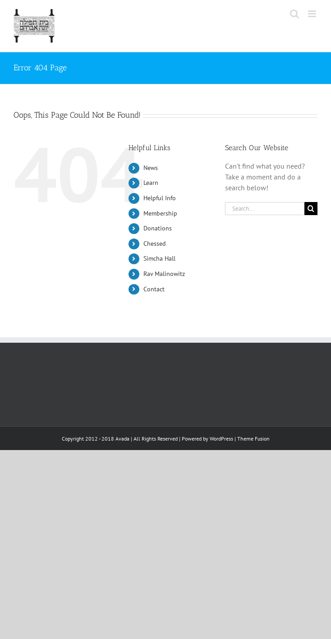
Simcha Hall (159, 258)
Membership (160, 213)
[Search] (310, 208)
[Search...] (264, 208)
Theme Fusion (253, 438)
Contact (154, 289)
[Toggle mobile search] (294, 13)
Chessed (154, 243)
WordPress (221, 438)
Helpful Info (159, 198)
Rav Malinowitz (164, 274)
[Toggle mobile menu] (312, 13)
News (150, 168)
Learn (150, 183)
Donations (157, 228)
